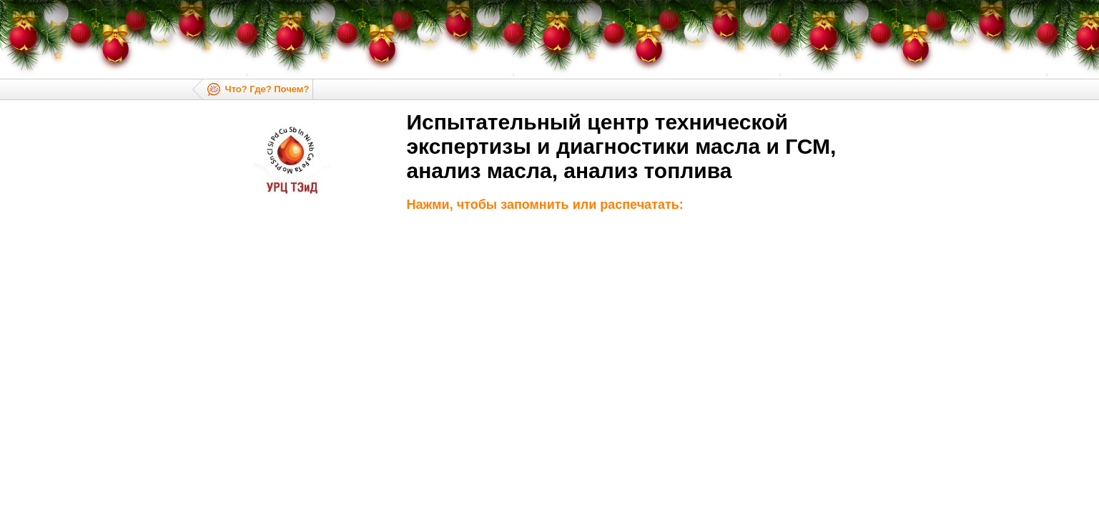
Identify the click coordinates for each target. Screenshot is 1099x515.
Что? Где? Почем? (267, 89)
